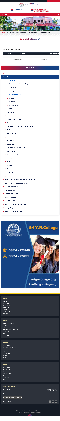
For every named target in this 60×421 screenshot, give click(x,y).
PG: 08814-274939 (17, 11)
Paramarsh (6, 335)
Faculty (11, 91)
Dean (8, 73)
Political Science (13, 162)
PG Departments (12, 186)
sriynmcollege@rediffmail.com (12, 397)
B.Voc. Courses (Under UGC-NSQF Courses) (20, 179)
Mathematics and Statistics (17, 147)
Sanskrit (11, 165)
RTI (4, 351)
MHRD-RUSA (6, 345)
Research (6, 313)
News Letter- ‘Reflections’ (13, 211)
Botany (10, 108)
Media (4, 327)
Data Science (12, 169)
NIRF (4, 333)
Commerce (12, 116)
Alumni (5, 355)
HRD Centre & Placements (11, 329)
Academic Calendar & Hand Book (15, 204)
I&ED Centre (6, 353)
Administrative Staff (15, 94)
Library (5, 325)
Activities (12, 101)
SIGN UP (57, 1)
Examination (7, 309)
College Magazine (10, 208)
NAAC (4, 375)
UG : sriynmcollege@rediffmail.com (40, 10)
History (11, 140)
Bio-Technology (32, 32)
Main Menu (30, 14)
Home (3, 32)
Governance (7, 303)
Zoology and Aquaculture (16, 176)
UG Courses (6, 357)
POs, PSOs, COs (10, 201)
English (10, 130)
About (5, 301)
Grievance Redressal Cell (11, 347)
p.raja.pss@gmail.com (35, 412)
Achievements (13, 105)
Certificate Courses (11, 193)
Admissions (6, 307)
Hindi (10, 137)
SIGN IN (50, 1)
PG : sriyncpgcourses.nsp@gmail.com (41, 11)
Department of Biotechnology (19, 84)
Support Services (8, 323)
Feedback (6, 377)
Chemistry (11, 112)
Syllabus (12, 98)
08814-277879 (53, 393)
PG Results (6, 371)
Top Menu (3, 1)
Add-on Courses (10, 190)
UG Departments (21, 32)
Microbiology (12, 151)
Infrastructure (8, 311)
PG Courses (6, 367)
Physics (11, 158)
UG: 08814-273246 (17, 9)
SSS (4, 379)
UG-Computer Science (15, 119)
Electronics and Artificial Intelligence (20, 126)
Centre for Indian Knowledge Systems (18, 183)
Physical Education (14, 155)
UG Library (12, 144)
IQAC (4, 349)
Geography (12, 133)
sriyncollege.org (30, 410)
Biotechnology (13, 80)
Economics (12, 123)
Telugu (10, 172)
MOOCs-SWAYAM (10, 197)
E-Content (6, 331)
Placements (7, 373)
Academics (10, 32)
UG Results (6, 369)
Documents (13, 87)
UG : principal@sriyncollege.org (39, 9)
